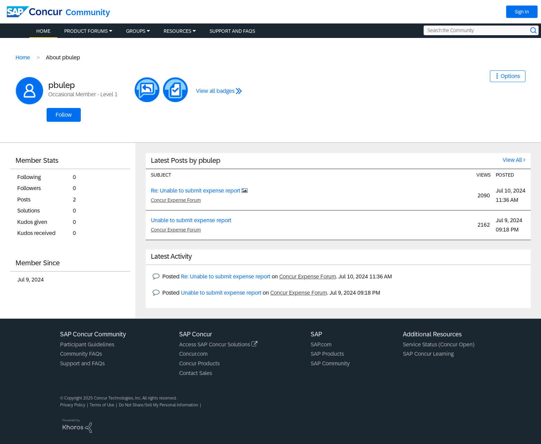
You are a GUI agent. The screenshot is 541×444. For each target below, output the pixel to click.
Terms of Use (102, 405)
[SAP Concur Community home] (34, 11)
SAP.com (321, 344)
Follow (64, 115)
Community (88, 12)
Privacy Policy (72, 405)
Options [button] (510, 76)
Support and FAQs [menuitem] (232, 31)
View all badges (215, 91)
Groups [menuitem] (135, 31)
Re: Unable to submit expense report (196, 191)
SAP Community (330, 363)
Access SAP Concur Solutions (218, 344)
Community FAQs (81, 354)
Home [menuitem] (43, 31)
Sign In (522, 11)
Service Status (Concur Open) (438, 344)
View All (512, 160)
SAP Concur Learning (428, 354)
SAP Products (327, 354)
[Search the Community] (481, 30)
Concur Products (199, 363)
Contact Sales (195, 373)
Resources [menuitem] (177, 31)
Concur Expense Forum (176, 200)
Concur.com (193, 354)
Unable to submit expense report (191, 220)
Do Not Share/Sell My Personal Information (158, 405)
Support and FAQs (82, 363)
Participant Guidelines (87, 344)
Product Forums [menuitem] (86, 31)
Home (23, 57)
